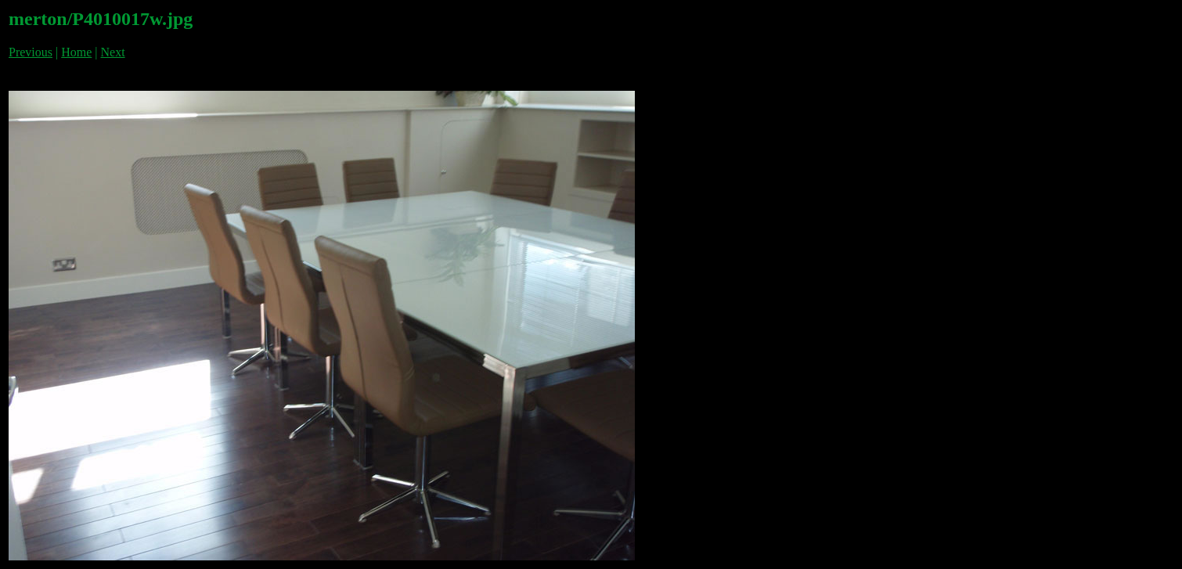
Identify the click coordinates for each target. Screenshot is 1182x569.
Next (113, 52)
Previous (30, 52)
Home (76, 52)
